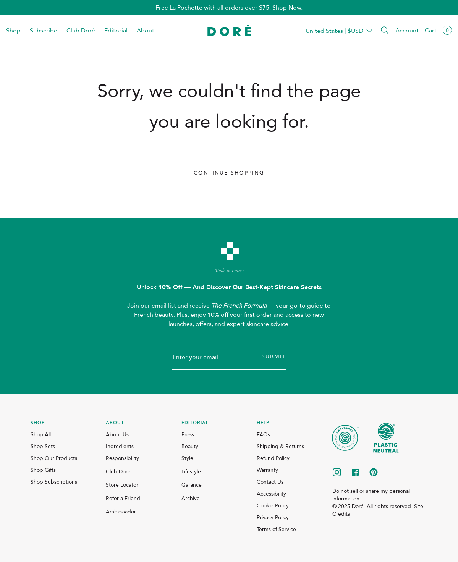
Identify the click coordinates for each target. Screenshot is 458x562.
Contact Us (270, 482)
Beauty (189, 446)
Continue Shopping (229, 173)
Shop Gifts (43, 470)
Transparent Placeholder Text (334, 30)
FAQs (263, 434)
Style (187, 458)
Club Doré (80, 30)
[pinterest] (373, 473)
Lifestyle (191, 471)
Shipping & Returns (280, 446)
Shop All (41, 434)
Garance (191, 485)
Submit (274, 356)
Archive (190, 498)
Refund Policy (273, 458)
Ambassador (121, 511)
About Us (117, 434)
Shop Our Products (54, 458)
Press (187, 434)
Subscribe (43, 30)
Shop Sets (43, 446)
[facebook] (355, 473)
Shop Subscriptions (54, 482)
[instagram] (336, 473)
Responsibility (122, 458)
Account (407, 30)
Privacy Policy (273, 517)
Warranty (267, 470)
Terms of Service (276, 529)
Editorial (116, 30)
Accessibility (271, 493)
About (145, 30)
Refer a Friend (123, 498)
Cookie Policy (273, 505)
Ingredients (120, 446)
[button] (384, 31)
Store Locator (122, 485)
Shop (13, 30)
